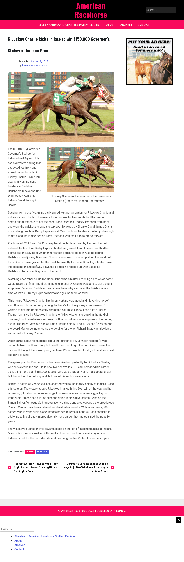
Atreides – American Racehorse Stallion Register (67, 24)
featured (42, 451)
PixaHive (119, 510)
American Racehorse (34, 65)
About (110, 24)
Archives (126, 24)
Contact (144, 24)
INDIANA (30, 451)
